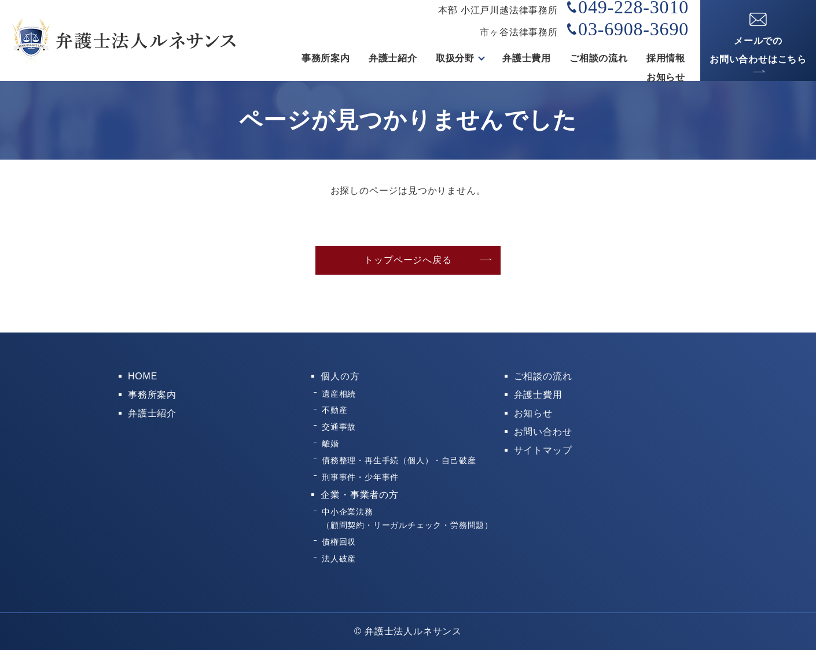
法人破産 (339, 558)
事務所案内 (326, 58)
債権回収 (339, 541)
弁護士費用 (526, 58)
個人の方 (340, 376)
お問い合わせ (543, 432)
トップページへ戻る (407, 260)
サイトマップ (543, 450)
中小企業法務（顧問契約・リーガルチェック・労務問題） (407, 518)
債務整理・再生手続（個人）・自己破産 (399, 460)
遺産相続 (339, 393)
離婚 (330, 443)
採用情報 (665, 58)
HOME (142, 376)
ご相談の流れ (598, 58)
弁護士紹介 (393, 58)
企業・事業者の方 (359, 495)
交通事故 (339, 426)
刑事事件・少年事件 (360, 477)
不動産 (334, 410)
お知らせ (665, 77)
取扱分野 (455, 58)
